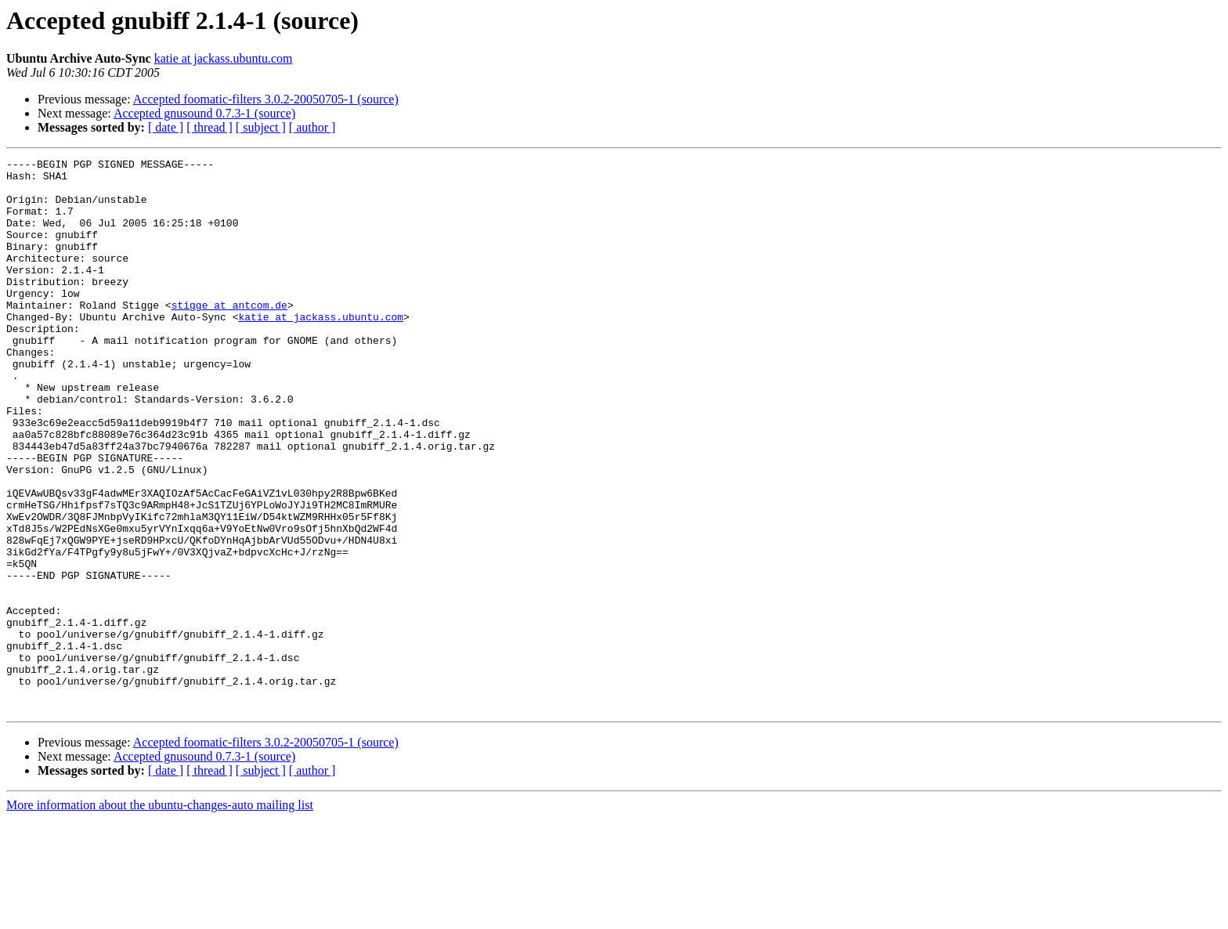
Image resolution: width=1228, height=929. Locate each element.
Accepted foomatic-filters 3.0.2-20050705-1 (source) (266, 99)
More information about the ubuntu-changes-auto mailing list (159, 915)
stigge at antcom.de (229, 335)
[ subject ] (261, 127)
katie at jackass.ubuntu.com (223, 58)
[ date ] (165, 127)
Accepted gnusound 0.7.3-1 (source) (204, 113)
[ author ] (312, 127)
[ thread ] (209, 127)
